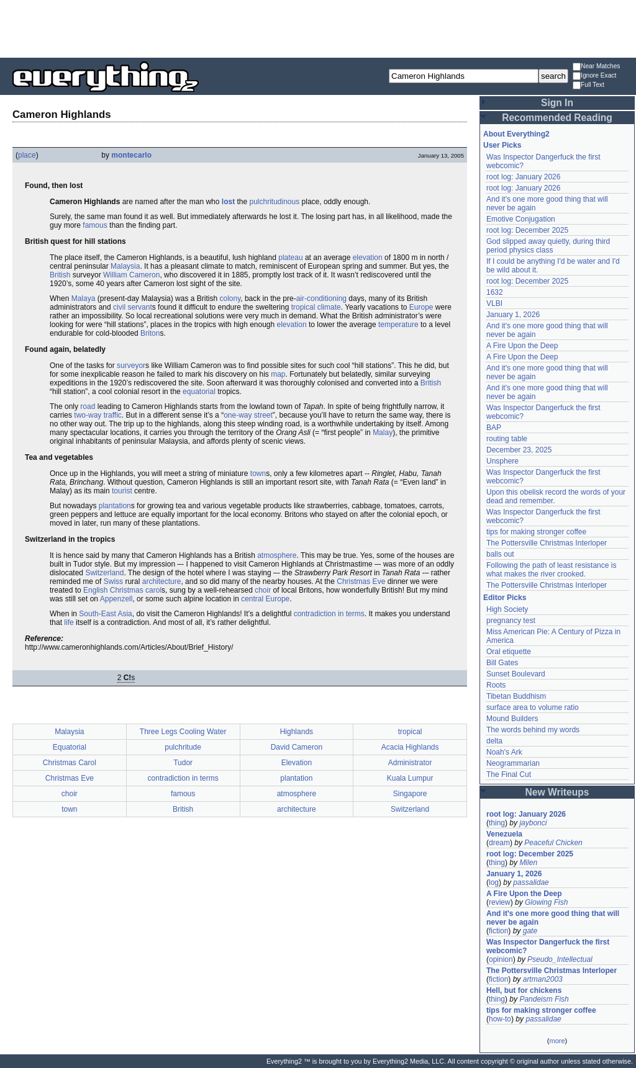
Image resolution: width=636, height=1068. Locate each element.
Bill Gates (502, 662)
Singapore (410, 793)
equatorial (199, 391)
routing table (506, 438)
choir (263, 590)
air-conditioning (321, 298)
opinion (501, 959)
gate (530, 931)
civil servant (132, 307)
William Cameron (131, 275)
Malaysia (125, 266)
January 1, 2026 (513, 314)
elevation (368, 257)
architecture (161, 581)
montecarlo (131, 155)
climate (329, 307)
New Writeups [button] (557, 792)
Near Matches (596, 67)
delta (494, 741)
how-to (500, 1019)
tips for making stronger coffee (536, 531)
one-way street (248, 415)
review (500, 902)
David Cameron (296, 747)
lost (228, 201)
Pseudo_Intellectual (560, 959)
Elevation (296, 762)
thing (497, 823)
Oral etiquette (508, 651)
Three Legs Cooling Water (183, 731)
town (258, 473)
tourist (122, 491)
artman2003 (543, 979)
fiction (498, 931)
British (60, 275)
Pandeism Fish (543, 999)
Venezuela (504, 834)
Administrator (410, 762)
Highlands (296, 731)
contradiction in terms (329, 613)
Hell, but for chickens (523, 990)
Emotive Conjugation (520, 219)
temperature (398, 324)
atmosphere (276, 555)
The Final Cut (508, 774)
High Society (507, 609)
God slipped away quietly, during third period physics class (548, 245)
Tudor (183, 762)
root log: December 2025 (527, 230)
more (557, 1040)
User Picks (502, 145)
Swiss (113, 581)
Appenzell (116, 599)
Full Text (588, 85)
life (68, 622)
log (494, 882)
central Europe (265, 599)
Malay (383, 432)
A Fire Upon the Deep (522, 345)
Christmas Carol (69, 762)
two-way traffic (97, 415)
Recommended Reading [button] (557, 117)
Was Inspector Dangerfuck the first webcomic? (547, 946)
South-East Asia (105, 613)
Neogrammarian (513, 763)
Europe (421, 307)
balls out (500, 554)
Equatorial (69, 747)
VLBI (494, 303)
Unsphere (502, 461)
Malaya (83, 298)
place (27, 155)
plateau (290, 257)
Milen (528, 862)
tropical (303, 307)
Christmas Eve (361, 581)
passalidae (530, 882)
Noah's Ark (504, 752)
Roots (496, 685)
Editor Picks (504, 597)
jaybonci (533, 823)
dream (499, 842)
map (278, 374)
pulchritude (183, 747)
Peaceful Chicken (553, 842)
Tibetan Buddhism (516, 696)
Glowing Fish (546, 902)
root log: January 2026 (523, 177)
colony (229, 298)
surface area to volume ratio (532, 707)
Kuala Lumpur (410, 778)
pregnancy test (510, 620)
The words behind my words (532, 729)
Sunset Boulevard (515, 674)
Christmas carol (135, 590)
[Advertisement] (318, 28)
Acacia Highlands (410, 747)
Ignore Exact (594, 76)
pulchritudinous (275, 201)
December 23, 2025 (519, 450)
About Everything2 (516, 134)
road (87, 406)
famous (95, 225)
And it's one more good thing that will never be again (552, 918)
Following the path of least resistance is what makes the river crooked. (551, 569)
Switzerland (104, 572)
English (95, 590)
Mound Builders (512, 718)
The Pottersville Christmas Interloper (546, 543)
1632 (494, 292)
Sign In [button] (557, 102)
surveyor (131, 365)
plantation (115, 505)
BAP (493, 427)
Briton (150, 333)
